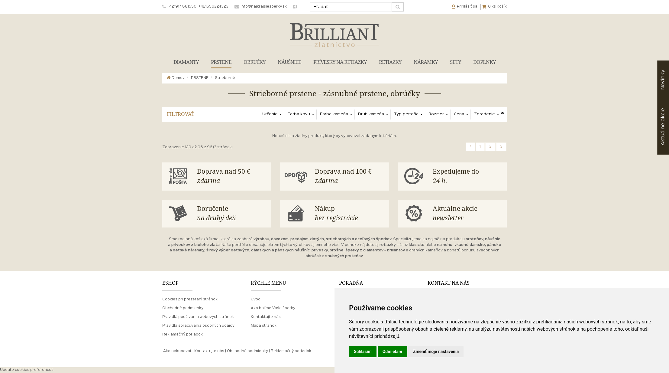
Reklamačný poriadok (182, 334)
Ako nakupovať (177, 351)
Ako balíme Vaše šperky (273, 308)
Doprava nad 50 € (232, 177)
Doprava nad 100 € (349, 177)
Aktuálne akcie (467, 214)
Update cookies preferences (26, 369)
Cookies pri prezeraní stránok (190, 299)
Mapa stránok (263, 325)
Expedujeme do (467, 177)
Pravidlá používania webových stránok (198, 317)
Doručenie (232, 214)
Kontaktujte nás (266, 317)
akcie (663, 127)
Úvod (255, 299)
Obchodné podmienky (182, 308)
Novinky (663, 80)
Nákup (349, 214)
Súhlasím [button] (363, 351)
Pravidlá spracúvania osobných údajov (198, 325)
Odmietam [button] (392, 351)
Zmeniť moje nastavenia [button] (436, 351)
